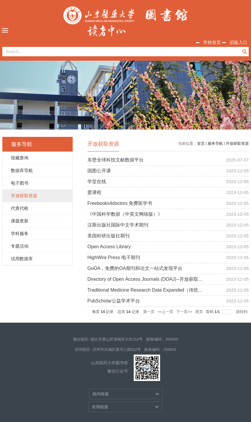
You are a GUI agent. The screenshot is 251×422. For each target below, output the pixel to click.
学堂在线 (96, 181)
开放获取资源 (237, 143)
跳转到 (242, 311)
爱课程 (94, 192)
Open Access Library (109, 246)
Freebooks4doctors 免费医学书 (119, 203)
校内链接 (100, 394)
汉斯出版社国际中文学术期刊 (117, 224)
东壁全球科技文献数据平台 (115, 159)
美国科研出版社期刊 (108, 235)
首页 (201, 143)
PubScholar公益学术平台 (113, 300)
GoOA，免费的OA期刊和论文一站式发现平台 (134, 268)
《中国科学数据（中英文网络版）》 (124, 214)
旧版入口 (238, 42)
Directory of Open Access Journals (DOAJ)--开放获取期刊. (148, 279)
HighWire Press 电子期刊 (113, 257)
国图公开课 (99, 170)
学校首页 (212, 42)
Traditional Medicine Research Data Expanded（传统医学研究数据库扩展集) (167, 289)
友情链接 (100, 406)
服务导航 (215, 143)
